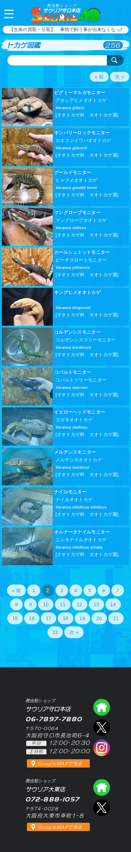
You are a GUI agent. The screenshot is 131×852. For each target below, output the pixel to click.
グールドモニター (72, 172)
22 (55, 632)
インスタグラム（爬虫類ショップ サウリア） (101, 747)
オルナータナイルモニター (82, 532)
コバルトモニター (72, 372)
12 (79, 604)
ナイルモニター (70, 492)
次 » (119, 77)
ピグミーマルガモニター (79, 92)
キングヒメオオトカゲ (77, 292)
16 (32, 618)
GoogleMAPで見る (60, 764)
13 (96, 604)
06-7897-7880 (120, 13)
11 (62, 604)
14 (113, 604)
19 (82, 618)
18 (65, 618)
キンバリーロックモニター (82, 132)
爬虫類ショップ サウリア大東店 (101, 787)
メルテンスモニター (75, 452)
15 (15, 618)
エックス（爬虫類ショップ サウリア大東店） (101, 807)
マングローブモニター (77, 212)
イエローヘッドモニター (79, 412)
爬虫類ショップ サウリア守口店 (101, 707)
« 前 (99, 77)
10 (46, 604)
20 (99, 618)
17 (48, 618)
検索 (115, 60)
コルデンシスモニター (77, 332)
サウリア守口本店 (61, 8)
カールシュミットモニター (82, 252)
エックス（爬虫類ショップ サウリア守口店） (101, 727)
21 (116, 618)
